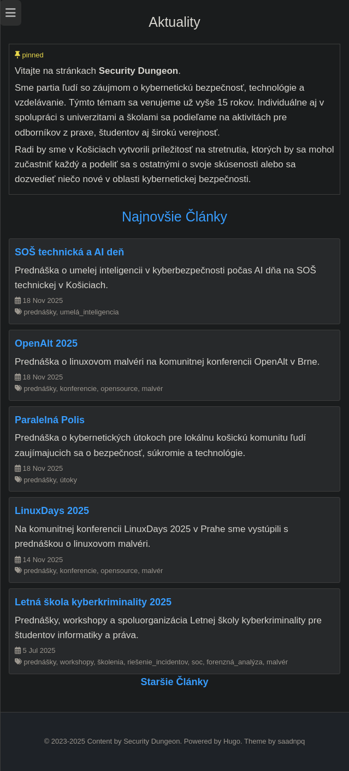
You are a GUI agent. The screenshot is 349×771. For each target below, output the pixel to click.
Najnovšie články (174, 216)
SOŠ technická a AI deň (69, 252)
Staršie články (174, 681)
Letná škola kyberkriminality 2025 (93, 602)
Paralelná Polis (50, 419)
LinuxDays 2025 (52, 510)
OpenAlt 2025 (46, 343)
